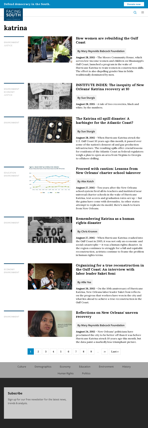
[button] (143, 12)
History (126, 366)
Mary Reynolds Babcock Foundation (103, 51)
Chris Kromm (89, 231)
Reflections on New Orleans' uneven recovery (107, 314)
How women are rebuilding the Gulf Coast (107, 40)
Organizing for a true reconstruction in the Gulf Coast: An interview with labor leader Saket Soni (110, 269)
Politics (86, 373)
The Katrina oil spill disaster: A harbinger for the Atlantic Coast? (104, 120)
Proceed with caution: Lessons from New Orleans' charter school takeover (108, 170)
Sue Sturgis (88, 97)
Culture (21, 366)
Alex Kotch (87, 181)
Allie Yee (86, 282)
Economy (9, 92)
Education (10, 172)
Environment (11, 42)
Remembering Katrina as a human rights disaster (105, 220)
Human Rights (66, 373)
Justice (8, 45)
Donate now (134, 4)
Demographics (43, 366)
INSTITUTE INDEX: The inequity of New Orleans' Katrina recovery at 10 (110, 87)
